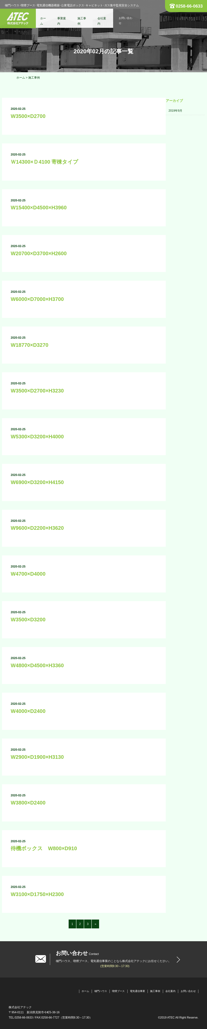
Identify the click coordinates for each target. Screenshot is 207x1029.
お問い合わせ (129, 18)
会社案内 (104, 18)
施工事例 (84, 18)
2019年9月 (175, 110)
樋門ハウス (100, 991)
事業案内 (64, 18)
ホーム (45, 18)
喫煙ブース (118, 991)
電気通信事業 (137, 991)
